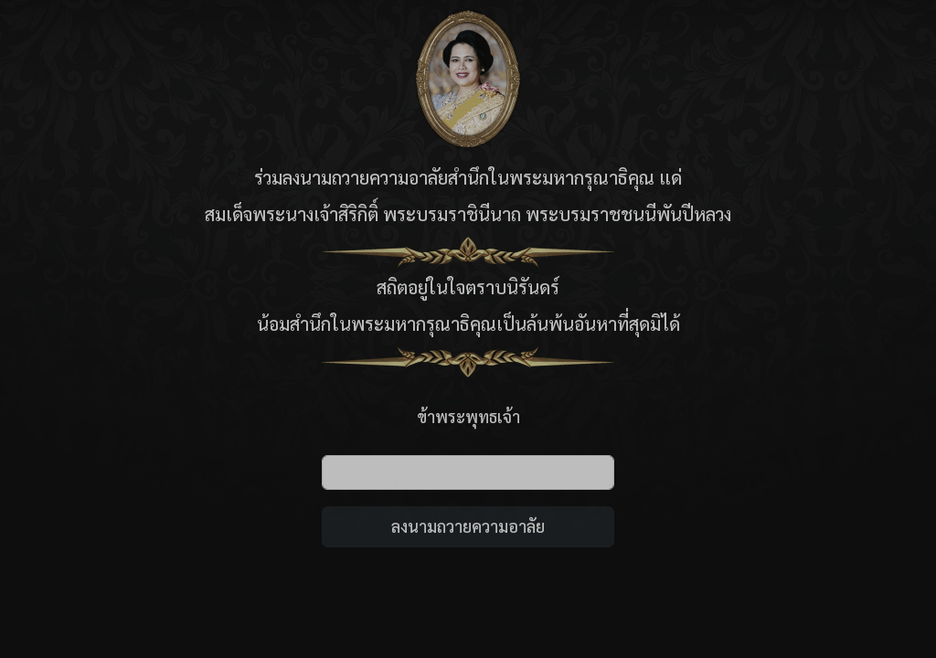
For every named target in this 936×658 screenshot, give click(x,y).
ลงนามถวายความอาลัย (468, 525)
